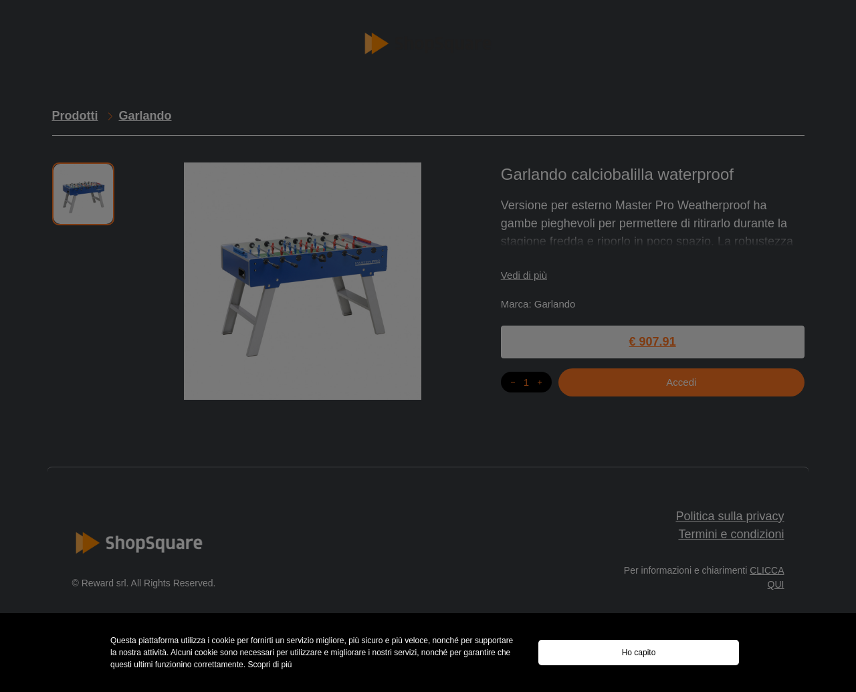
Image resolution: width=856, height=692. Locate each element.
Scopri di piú (269, 664)
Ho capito (639, 652)
